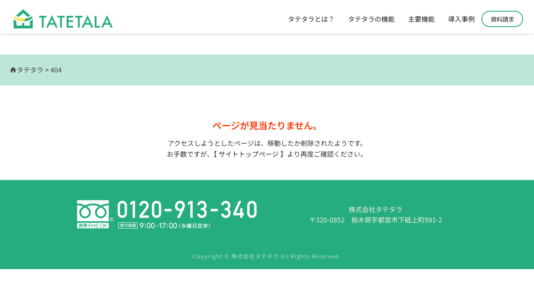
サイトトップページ (249, 154)
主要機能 (421, 19)
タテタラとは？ (311, 19)
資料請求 (502, 19)
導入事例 (461, 19)
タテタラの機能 (371, 19)
